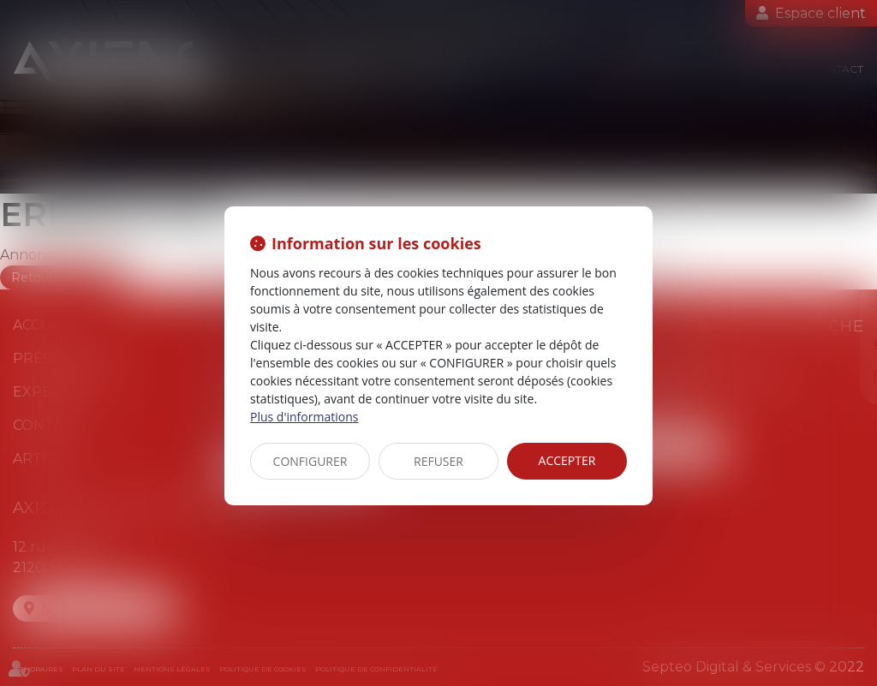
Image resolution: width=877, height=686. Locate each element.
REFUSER (438, 461)
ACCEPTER (567, 460)
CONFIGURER (310, 461)
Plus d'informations (304, 417)
